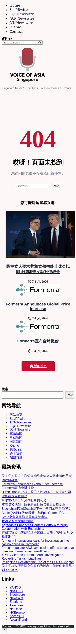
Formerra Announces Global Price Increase (38, 306)
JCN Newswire (21, 23)
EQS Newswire (22, 14)
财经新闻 (16, 433)
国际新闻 (16, 441)
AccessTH (17, 616)
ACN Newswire (22, 18)
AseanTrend (18, 619)
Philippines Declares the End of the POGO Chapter (38, 562)
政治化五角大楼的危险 (18, 521)
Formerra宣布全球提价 (38, 341)
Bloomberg (17, 594)
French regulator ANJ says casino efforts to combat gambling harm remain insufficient (38, 549)
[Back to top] (4, 630)
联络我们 (16, 449)
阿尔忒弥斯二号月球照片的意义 (24, 500)
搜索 (5, 389)
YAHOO (15, 587)
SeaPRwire (19, 10)
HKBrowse (17, 612)
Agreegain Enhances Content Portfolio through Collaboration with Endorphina (35, 526)
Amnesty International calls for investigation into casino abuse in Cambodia (35, 542)
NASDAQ (16, 591)
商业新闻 (16, 437)
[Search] (40, 42)
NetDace (16, 609)
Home (15, 5)
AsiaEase (16, 605)
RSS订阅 (16, 457)
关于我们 (16, 453)
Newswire (16, 598)
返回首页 (38, 366)
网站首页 (16, 414)
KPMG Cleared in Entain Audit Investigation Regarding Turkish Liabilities (32, 556)
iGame (15, 27)
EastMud (16, 601)
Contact (16, 31)
